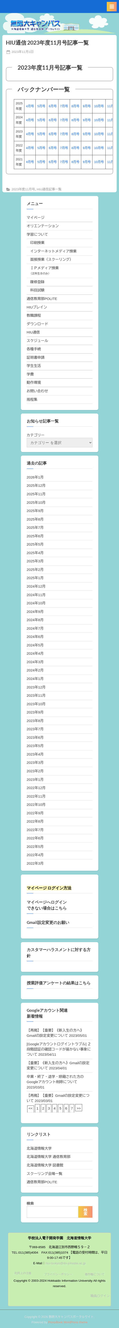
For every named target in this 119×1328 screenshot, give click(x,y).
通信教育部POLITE (42, 299)
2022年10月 (36, 805)
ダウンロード (37, 324)
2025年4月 (35, 553)
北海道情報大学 (39, 1148)
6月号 (53, 106)
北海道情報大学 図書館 (45, 1165)
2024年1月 (35, 679)
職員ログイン (100, 1296)
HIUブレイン (37, 307)
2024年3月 (35, 662)
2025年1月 (35, 578)
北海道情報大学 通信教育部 (48, 1157)
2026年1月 (35, 477)
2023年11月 (36, 695)
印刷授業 (37, 243)
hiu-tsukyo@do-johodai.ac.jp (66, 1263)
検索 (30, 1203)
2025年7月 (35, 527)
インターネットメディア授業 (53, 251)
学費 (30, 374)
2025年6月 (35, 536)
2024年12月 (36, 586)
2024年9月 (35, 612)
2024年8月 (35, 620)
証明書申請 (36, 357)
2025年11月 (36, 494)
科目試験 (37, 290)
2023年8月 (35, 721)
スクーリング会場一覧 (44, 1174)
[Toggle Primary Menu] (112, 6)
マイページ (36, 218)
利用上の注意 (23, 1273)
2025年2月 (35, 570)
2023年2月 (35, 771)
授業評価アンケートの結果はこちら (59, 983)
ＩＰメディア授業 (44, 268)
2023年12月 (36, 687)
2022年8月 (35, 821)
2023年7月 (35, 729)
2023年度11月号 (23, 189)
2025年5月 (35, 544)
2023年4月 (35, 754)
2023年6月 (35, 737)
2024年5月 (35, 645)
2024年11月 (36, 595)
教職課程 (34, 315)
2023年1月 (35, 779)
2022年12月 (36, 788)
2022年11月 (36, 796)
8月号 (75, 106)
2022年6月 (35, 838)
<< (31, 1108)
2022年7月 (35, 830)
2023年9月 (35, 712)
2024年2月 (35, 670)
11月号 (112, 106)
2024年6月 (35, 637)
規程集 (32, 399)
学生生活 (34, 366)
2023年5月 (35, 746)
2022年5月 (35, 847)
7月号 (64, 106)
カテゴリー (36, 435)
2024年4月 (35, 653)
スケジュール (37, 341)
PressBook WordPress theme (68, 1322)
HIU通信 (33, 332)
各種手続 (34, 349)
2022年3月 (35, 863)
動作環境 (34, 382)
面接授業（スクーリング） (51, 259)
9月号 (87, 106)
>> (79, 1108)
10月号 (99, 106)
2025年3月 (35, 561)
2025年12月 (36, 485)
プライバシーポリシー (58, 1274)
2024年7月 (35, 628)
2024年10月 (36, 603)
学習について (37, 234)
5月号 (41, 106)
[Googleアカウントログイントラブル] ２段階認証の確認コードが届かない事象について (59, 1049)
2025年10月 (36, 502)
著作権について (94, 1274)
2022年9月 (35, 813)
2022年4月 (35, 855)
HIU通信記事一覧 (49, 189)
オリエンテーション (43, 226)
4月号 (30, 106)
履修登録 (37, 282)
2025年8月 (35, 519)
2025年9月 (35, 511)
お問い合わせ (37, 391)
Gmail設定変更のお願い (48, 922)
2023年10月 (36, 704)
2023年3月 (35, 762)
